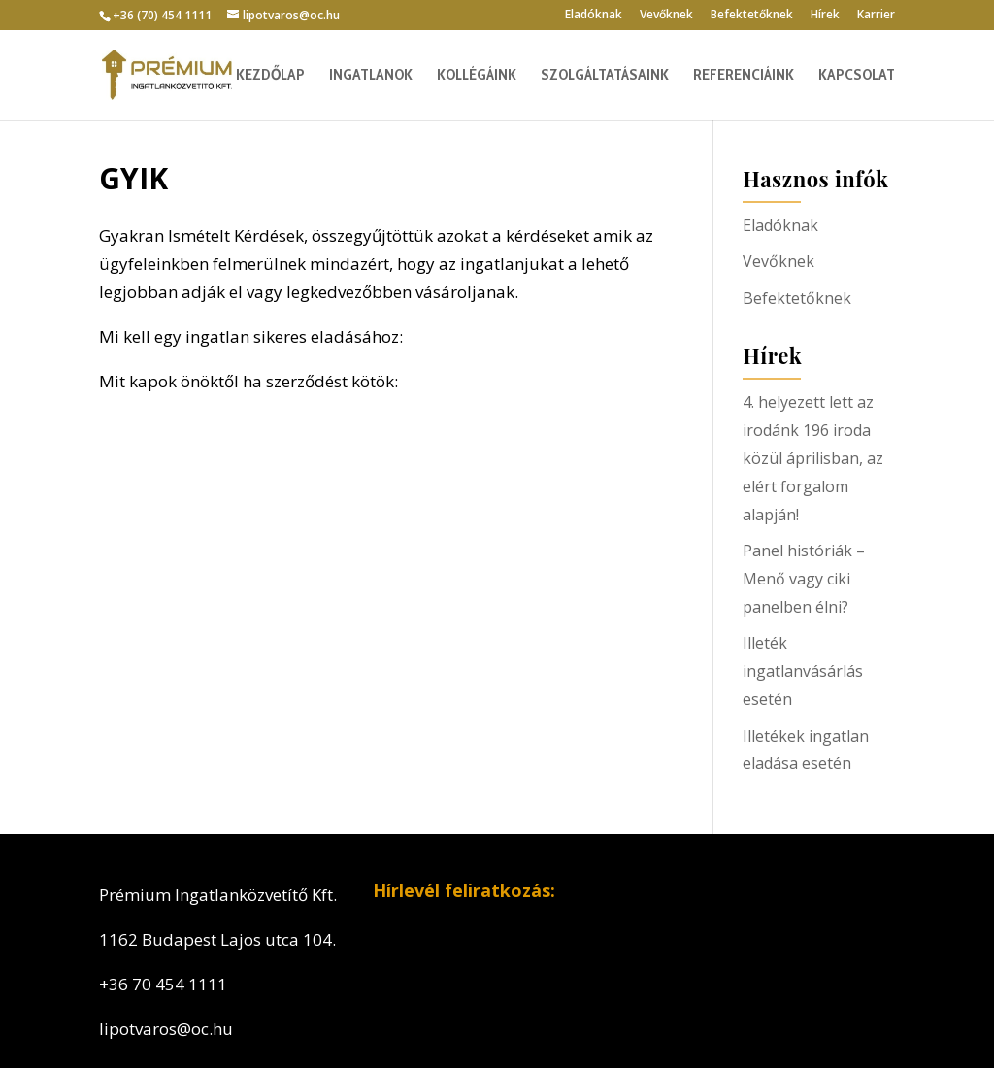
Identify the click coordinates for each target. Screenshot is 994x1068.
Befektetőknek (752, 15)
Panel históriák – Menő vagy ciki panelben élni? (804, 578)
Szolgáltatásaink (605, 75)
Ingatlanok (371, 75)
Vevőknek (666, 15)
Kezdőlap (270, 75)
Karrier (876, 15)
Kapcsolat (856, 75)
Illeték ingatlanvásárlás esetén (803, 671)
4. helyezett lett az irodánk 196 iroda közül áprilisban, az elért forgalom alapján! (813, 458)
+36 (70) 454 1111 (162, 15)
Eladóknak (593, 15)
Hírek (825, 15)
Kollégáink (476, 75)
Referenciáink (743, 75)
